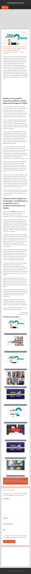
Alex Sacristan (9, 52)
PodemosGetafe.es (15, 2)
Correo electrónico (8, 524)
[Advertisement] (15, 18)
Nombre (5, 518)
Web (4, 530)
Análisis (16, 52)
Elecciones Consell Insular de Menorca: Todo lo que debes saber (15, 482)
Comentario (6, 498)
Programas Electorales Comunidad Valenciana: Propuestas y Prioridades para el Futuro (13, 479)
